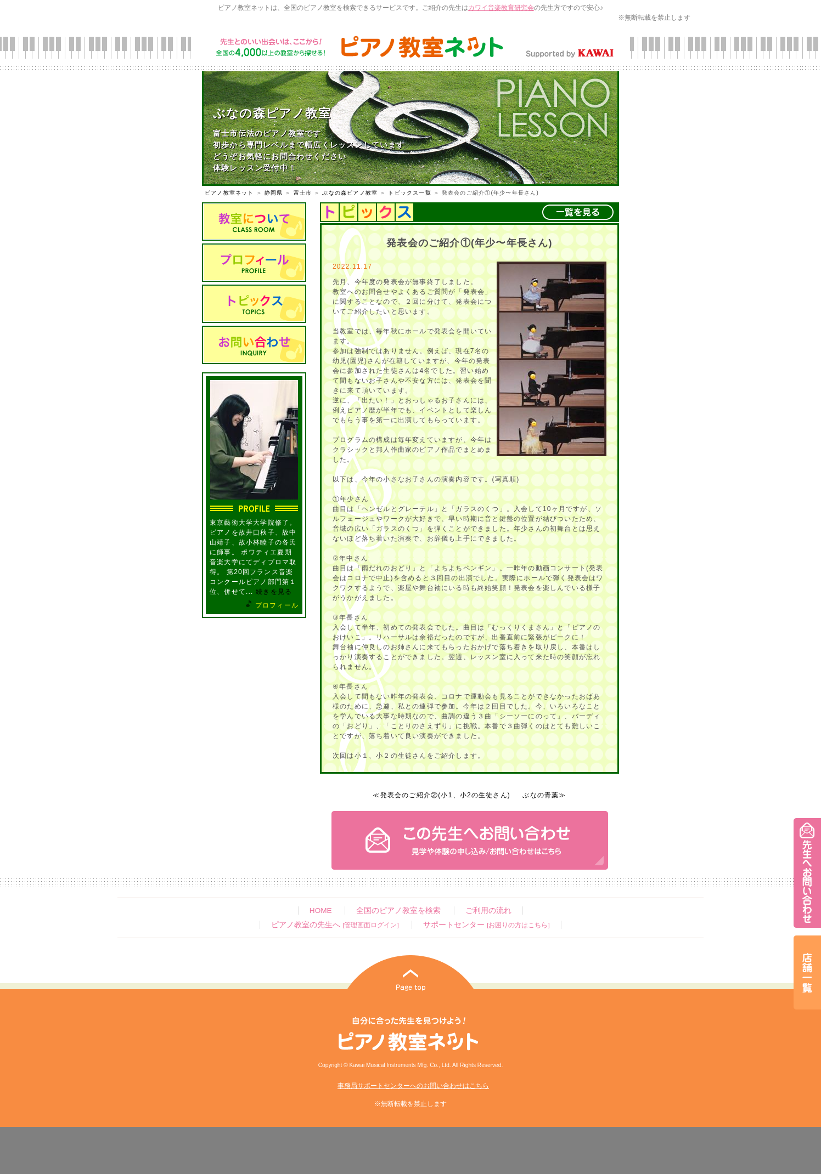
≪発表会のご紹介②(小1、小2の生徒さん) (441, 795)
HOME (321, 910)
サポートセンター (486, 925)
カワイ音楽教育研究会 (501, 8)
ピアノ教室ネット (229, 193)
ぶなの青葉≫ (544, 795)
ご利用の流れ (488, 910)
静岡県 (274, 193)
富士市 (303, 193)
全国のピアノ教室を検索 (398, 910)
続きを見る (274, 591)
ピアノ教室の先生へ (334, 925)
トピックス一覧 (409, 193)
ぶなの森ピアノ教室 (350, 193)
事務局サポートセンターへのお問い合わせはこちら (413, 1085)
